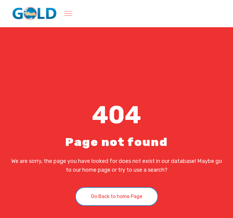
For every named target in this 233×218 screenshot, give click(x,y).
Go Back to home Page (116, 196)
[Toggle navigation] (68, 14)
